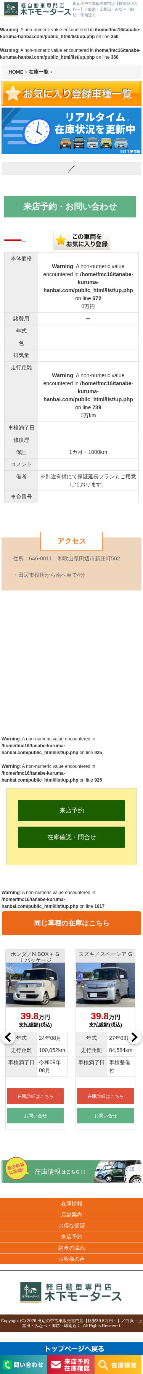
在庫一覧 (38, 72)
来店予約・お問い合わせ (70, 206)
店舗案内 (71, 1215)
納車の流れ (71, 1248)
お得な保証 (71, 1226)
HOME (15, 72)
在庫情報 (71, 1203)
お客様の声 (71, 1259)
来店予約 (71, 1237)
